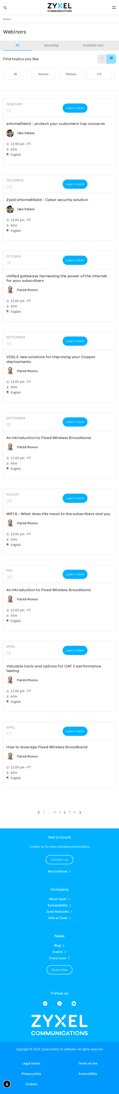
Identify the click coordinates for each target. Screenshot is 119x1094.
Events (58, 952)
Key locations (57, 871)
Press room (57, 958)
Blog (57, 945)
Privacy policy (31, 1074)
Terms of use (87, 1063)
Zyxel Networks (57, 911)
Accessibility (88, 1074)
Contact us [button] (59, 859)
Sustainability (58, 905)
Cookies (31, 1084)
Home (6, 19)
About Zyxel (57, 899)
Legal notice (31, 1063)
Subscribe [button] (59, 970)
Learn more (75, 108)
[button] (5, 7)
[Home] (60, 7)
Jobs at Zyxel (57, 918)
